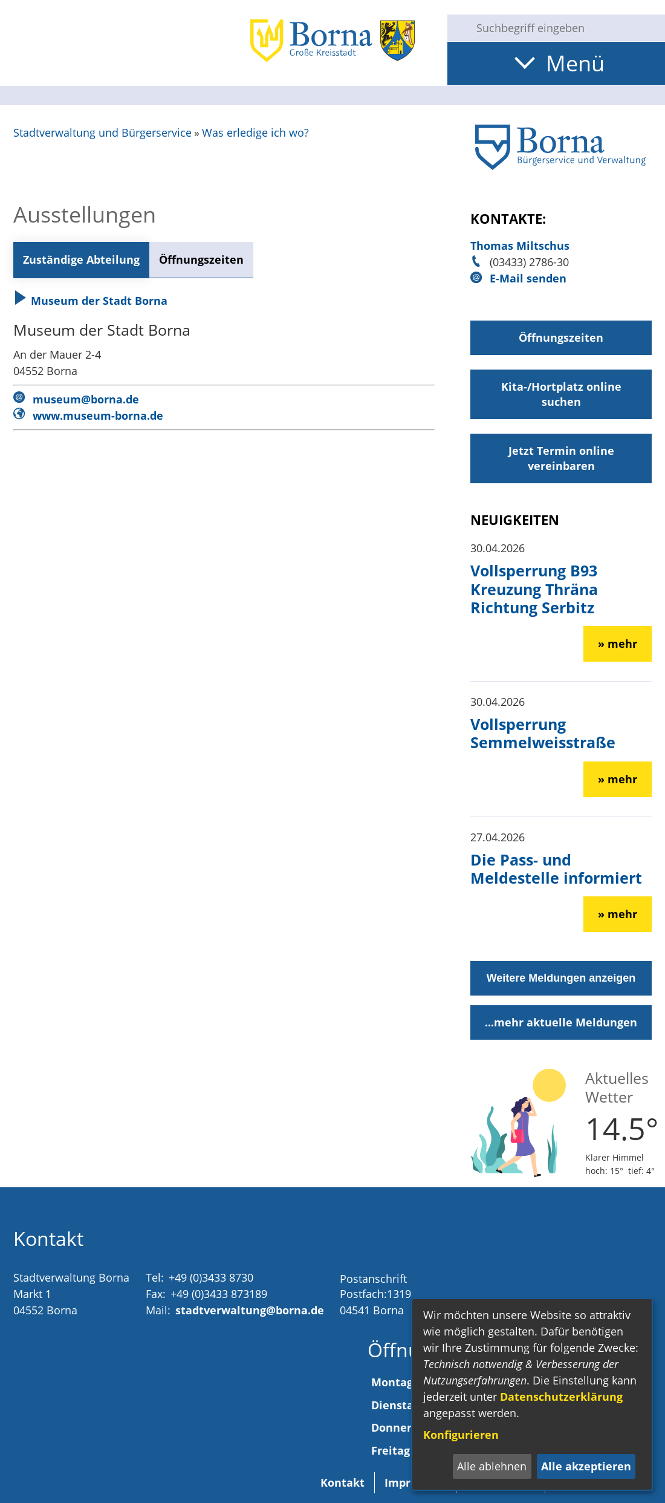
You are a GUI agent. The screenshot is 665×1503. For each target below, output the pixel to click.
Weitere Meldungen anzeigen (561, 978)
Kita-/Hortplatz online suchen (561, 394)
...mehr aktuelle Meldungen (561, 1022)
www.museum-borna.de (98, 415)
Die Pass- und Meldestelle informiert (556, 868)
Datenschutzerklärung (561, 1396)
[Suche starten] (457, 28)
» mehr (617, 643)
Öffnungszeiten (201, 259)
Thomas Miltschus (519, 245)
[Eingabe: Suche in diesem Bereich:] (566, 28)
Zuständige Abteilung (81, 259)
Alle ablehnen (492, 1466)
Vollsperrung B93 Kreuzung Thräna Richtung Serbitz (534, 588)
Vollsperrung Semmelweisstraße (542, 733)
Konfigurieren (461, 1434)
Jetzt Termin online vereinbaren (561, 458)
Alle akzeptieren (586, 1466)
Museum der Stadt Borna (90, 300)
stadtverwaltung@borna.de (249, 1310)
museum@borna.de (86, 399)
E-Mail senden (528, 278)
